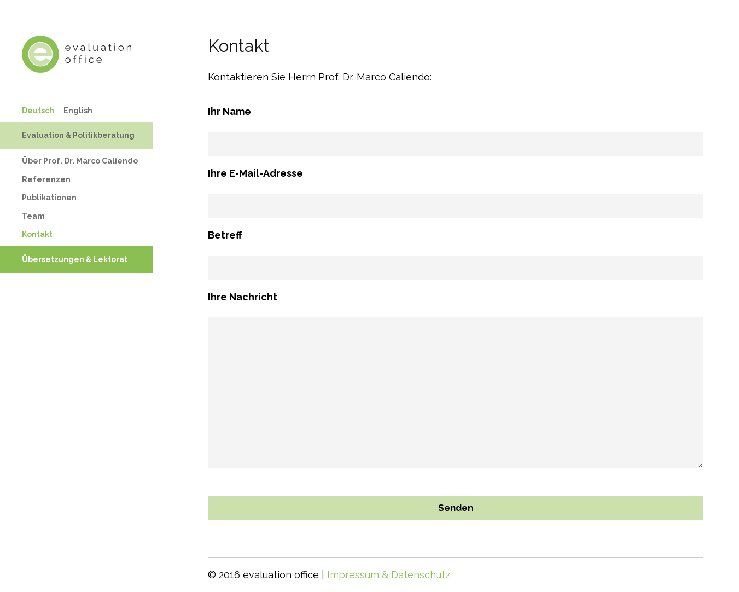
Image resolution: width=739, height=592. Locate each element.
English (77, 110)
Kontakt (37, 234)
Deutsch (38, 110)
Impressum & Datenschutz (388, 575)
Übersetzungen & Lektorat (74, 259)
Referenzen (46, 179)
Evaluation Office (76, 54)
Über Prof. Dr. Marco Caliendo (80, 160)
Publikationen (49, 197)
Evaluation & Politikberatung (78, 135)
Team (33, 216)
